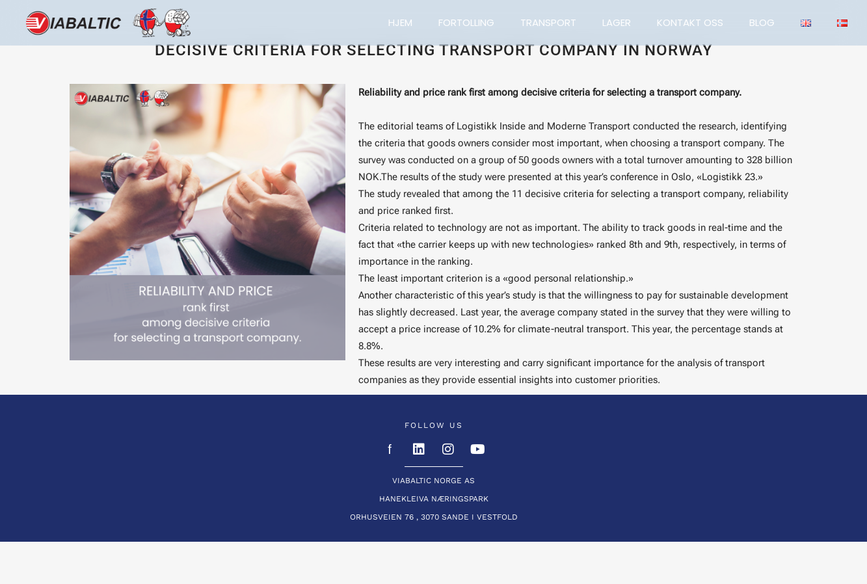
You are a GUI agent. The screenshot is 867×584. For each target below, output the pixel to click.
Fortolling (466, 22)
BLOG (762, 22)
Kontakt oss (690, 22)
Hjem (400, 22)
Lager (616, 22)
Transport (548, 22)
